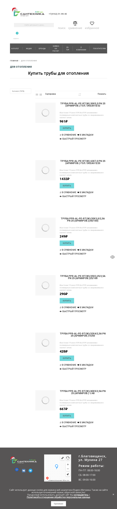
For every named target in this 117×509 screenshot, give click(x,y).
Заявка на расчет (56, 48)
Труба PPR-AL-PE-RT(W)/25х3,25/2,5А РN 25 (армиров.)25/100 (81, 276)
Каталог (15, 48)
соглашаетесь (81, 495)
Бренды (42, 48)
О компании (81, 48)
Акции (29, 48)
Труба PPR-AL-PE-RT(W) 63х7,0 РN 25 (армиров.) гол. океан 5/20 (81, 161)
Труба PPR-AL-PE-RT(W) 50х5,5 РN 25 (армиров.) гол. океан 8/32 (81, 104)
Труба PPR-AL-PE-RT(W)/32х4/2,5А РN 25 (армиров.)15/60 (81, 334)
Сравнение (75, 25)
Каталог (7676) (18, 91)
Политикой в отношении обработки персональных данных (58, 497)
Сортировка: (50, 94)
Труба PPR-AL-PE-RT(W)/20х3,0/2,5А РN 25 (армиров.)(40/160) (81, 219)
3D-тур (67, 48)
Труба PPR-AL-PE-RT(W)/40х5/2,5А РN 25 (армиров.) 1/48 (81, 392)
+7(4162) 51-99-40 (58, 13)
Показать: (102, 94)
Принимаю (58, 503)
